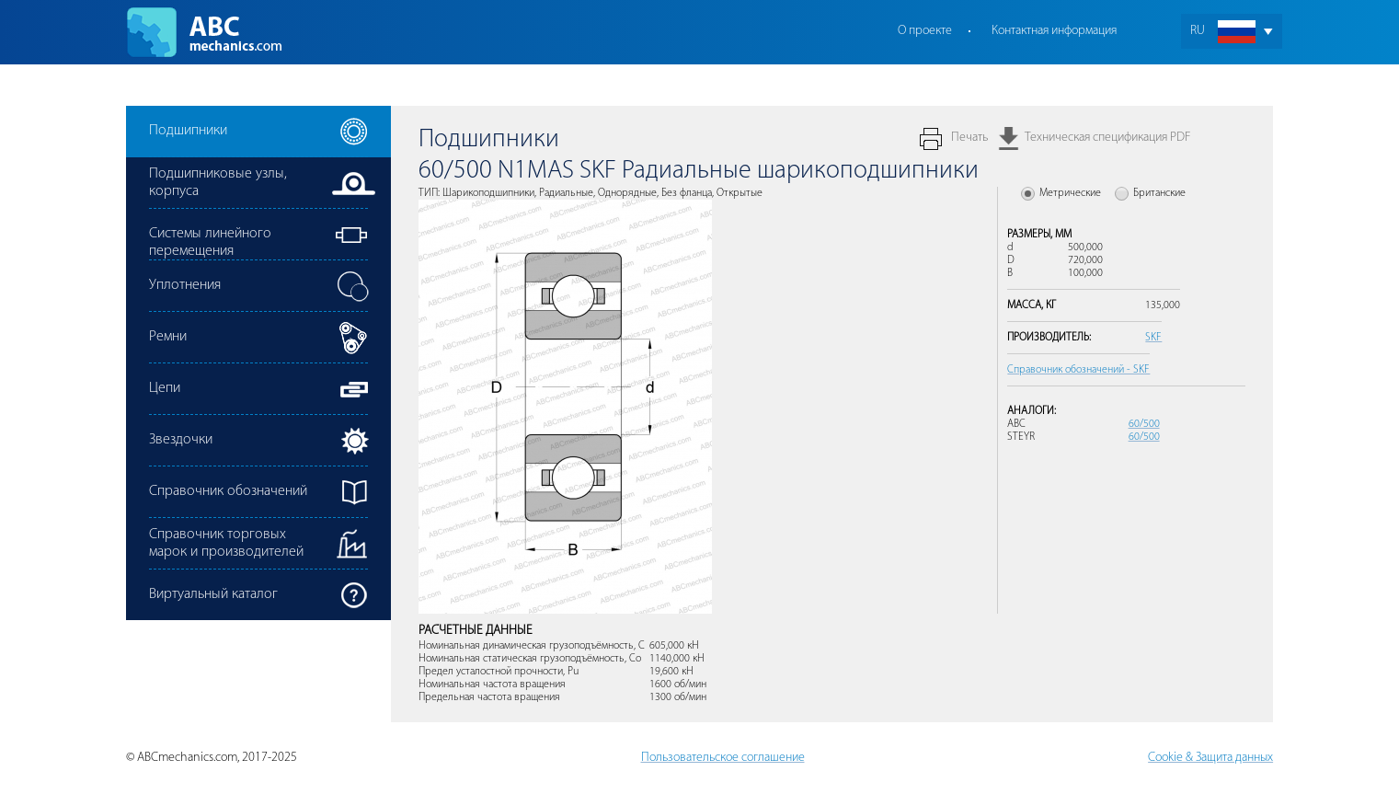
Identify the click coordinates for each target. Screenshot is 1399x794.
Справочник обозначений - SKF (1078, 369)
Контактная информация (1054, 31)
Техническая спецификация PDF (1107, 137)
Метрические (1070, 193)
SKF (1153, 337)
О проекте (925, 31)
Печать (969, 137)
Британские (1159, 193)
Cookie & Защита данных (1210, 758)
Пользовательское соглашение (723, 758)
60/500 (1144, 424)
